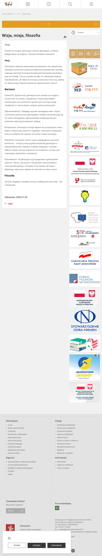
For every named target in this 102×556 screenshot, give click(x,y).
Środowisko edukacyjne (17, 434)
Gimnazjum (26, 14)
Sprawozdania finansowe (17, 465)
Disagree (37, 545)
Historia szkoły (14, 453)
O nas (10, 425)
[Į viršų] (73, 551)
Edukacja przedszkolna (66, 425)
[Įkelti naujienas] (27, 4)
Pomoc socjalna (63, 468)
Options (17, 545)
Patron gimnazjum (15, 441)
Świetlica (60, 450)
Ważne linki (61, 462)
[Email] (57, 508)
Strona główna (8, 14)
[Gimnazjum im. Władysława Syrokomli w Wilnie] (8, 3)
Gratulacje (12, 431)
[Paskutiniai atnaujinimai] (49, 4)
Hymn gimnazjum (14, 437)
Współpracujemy (14, 447)
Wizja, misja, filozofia (16, 428)
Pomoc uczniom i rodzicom (67, 441)
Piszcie (10, 511)
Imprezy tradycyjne (15, 444)
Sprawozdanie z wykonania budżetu (22, 462)
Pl (18, 14)
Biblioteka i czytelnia (65, 453)
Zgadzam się (56, 545)
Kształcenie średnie (64, 431)
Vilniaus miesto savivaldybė (30, 530)
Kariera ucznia (62, 437)
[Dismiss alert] (96, 24)
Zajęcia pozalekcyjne (65, 434)
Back (10, 203)
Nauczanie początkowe (66, 428)
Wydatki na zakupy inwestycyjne (20, 468)
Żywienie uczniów (64, 444)
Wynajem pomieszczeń (66, 447)
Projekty (11, 471)
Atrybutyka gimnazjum (16, 450)
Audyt (10, 474)
